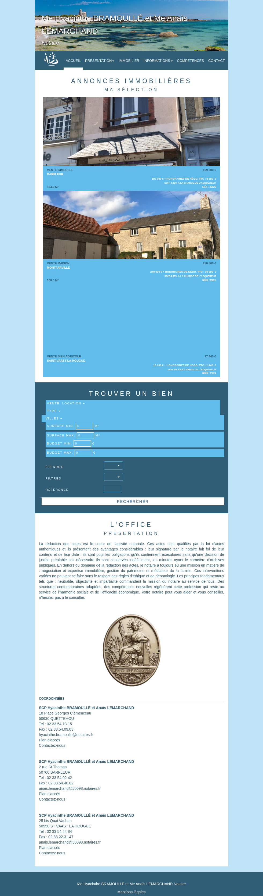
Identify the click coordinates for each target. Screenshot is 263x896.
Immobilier (129, 61)
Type (53, 411)
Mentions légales (131, 892)
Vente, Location (66, 403)
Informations (158, 61)
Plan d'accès (49, 740)
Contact (216, 61)
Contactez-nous (52, 745)
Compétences (190, 61)
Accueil (73, 61)
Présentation (99, 61)
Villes (54, 418)
